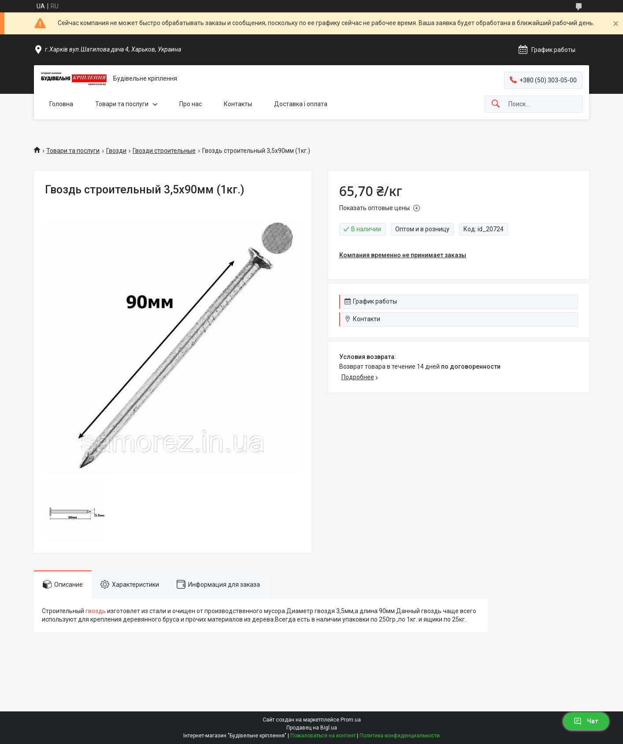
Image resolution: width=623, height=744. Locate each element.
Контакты (238, 103)
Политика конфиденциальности (400, 736)
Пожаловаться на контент (323, 736)
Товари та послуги (121, 103)
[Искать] (496, 104)
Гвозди (116, 150)
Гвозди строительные (164, 150)
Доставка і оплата (300, 103)
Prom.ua (351, 720)
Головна (61, 103)
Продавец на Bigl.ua (311, 728)
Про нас (190, 103)
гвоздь (95, 610)
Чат (586, 721)
